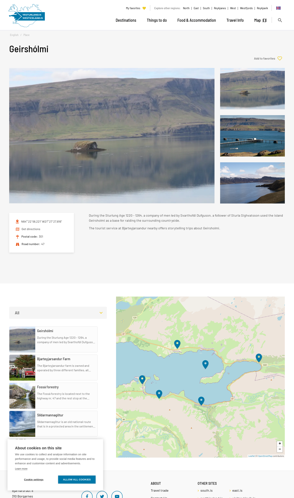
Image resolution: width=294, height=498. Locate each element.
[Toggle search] (280, 20)
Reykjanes (220, 8)
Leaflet (251, 456)
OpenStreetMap (265, 456)
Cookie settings (34, 479)
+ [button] (280, 444)
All (17, 312)
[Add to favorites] (269, 58)
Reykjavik (262, 8)
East (196, 8)
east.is (237, 490)
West (233, 8)
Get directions (31, 229)
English (14, 35)
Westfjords (246, 8)
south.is (206, 490)
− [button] (280, 449)
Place (26, 35)
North (186, 8)
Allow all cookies (77, 479)
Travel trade (160, 490)
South (206, 8)
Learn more (21, 468)
